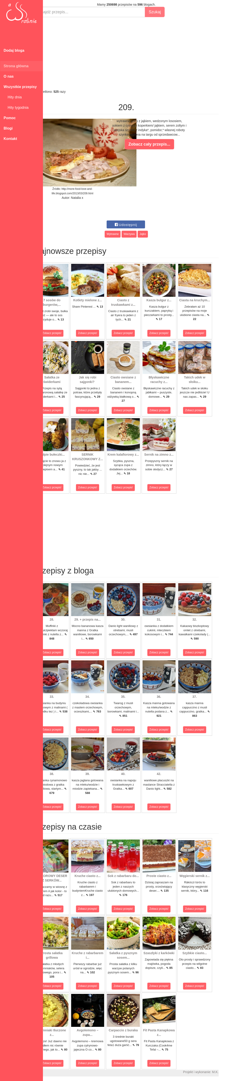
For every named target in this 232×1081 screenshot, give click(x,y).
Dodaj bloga (14, 50)
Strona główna (16, 66)
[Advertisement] (137, 53)
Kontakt (10, 139)
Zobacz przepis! (63, 333)
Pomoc (10, 118)
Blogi (8, 128)
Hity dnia (13, 97)
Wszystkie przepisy (20, 87)
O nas (9, 76)
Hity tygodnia (16, 107)
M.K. (226, 1072)
